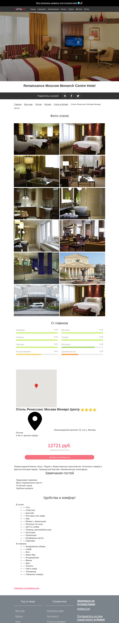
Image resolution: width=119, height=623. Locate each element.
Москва (47, 104)
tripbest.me (83, 608)
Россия (38, 104)
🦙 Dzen (79, 9)
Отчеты (63, 9)
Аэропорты (42, 9)
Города (33, 9)
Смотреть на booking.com (59, 457)
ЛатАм (86, 9)
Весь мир (28, 104)
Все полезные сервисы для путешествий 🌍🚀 (59, 3)
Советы (71, 9)
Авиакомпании (53, 9)
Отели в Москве (61, 104)
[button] (36, 386)
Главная (17, 104)
